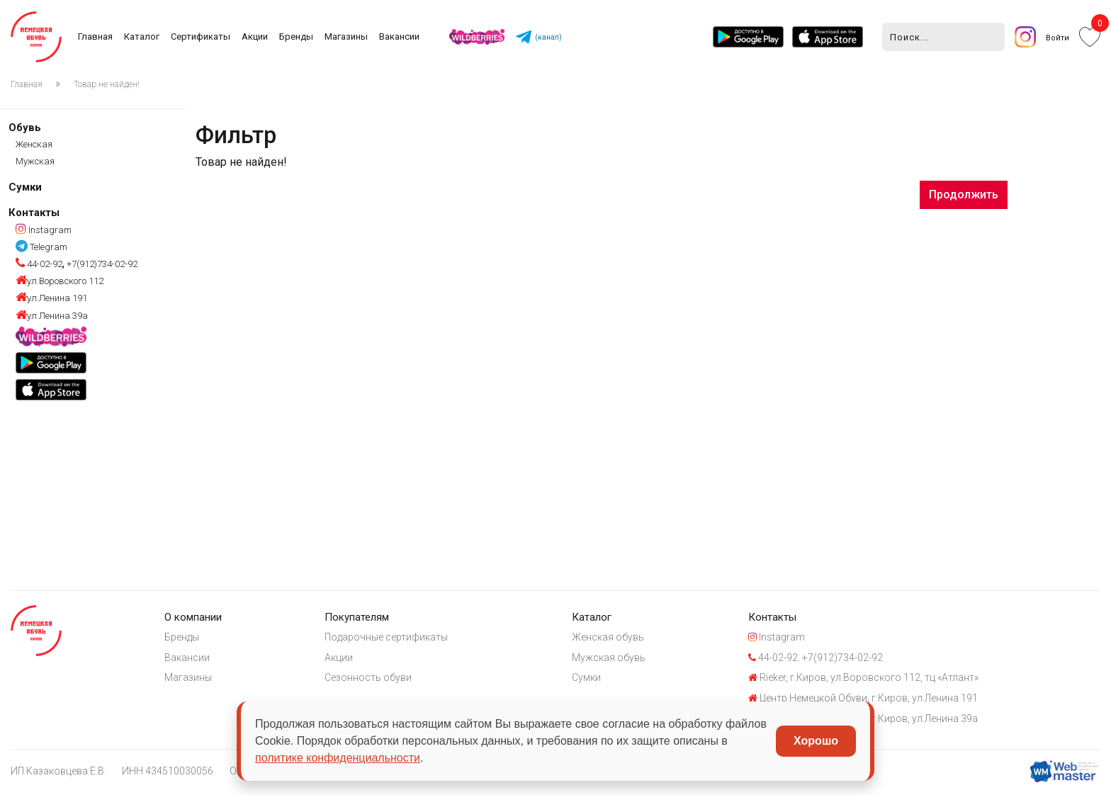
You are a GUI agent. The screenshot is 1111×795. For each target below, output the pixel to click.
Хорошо (816, 741)
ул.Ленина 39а (52, 315)
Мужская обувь (633, 659)
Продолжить (963, 194)
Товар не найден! (107, 84)
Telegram (41, 247)
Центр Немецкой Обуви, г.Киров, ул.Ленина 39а (896, 721)
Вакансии (400, 36)
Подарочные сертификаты (403, 637)
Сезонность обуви (385, 679)
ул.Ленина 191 (51, 298)
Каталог (142, 36)
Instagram (44, 230)
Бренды (297, 36)
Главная (96, 36)
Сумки (25, 187)
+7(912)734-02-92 (100, 264)
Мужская (35, 161)
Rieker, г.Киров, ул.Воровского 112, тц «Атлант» (897, 679)
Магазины (346, 36)
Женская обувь (633, 637)
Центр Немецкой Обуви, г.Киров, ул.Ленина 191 (896, 700)
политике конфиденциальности (337, 758)
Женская (34, 144)
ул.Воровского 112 (59, 281)
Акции (255, 36)
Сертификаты (201, 36)
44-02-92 (39, 264)
